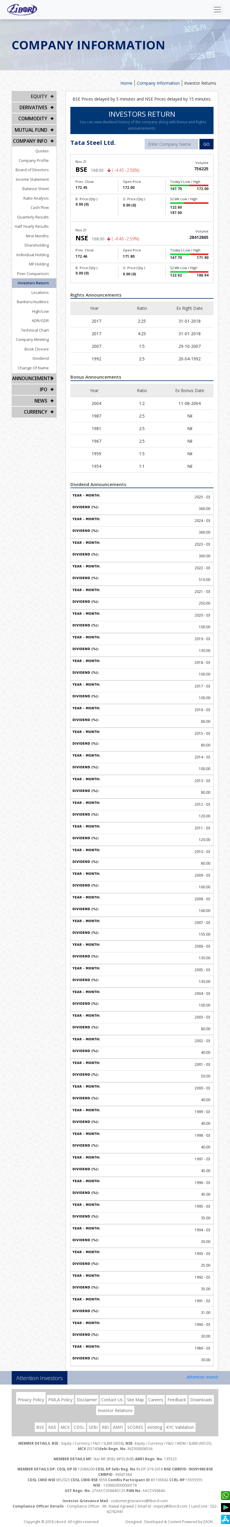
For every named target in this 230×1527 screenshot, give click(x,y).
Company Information (158, 83)
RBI (105, 1427)
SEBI (93, 1427)
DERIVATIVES (34, 107)
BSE (40, 1427)
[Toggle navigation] (217, 9)
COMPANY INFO (31, 138)
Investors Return (37, 279)
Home (126, 83)
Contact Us (112, 1399)
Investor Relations (115, 1410)
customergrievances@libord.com (139, 1500)
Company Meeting (36, 336)
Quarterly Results (37, 213)
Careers (155, 1399)
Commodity (34, 117)
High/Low (45, 308)
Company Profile (38, 157)
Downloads (201, 1399)
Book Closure (41, 345)
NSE (52, 1427)
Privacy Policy (31, 1399)
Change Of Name (37, 364)
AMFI (118, 1427)
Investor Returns (200, 83)
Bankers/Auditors (37, 298)
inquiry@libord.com (170, 1506)
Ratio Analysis (40, 195)
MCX (64, 1427)
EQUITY (39, 96)
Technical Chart (39, 327)
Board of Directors (36, 166)
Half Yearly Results (36, 223)
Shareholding (41, 242)
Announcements (31, 375)
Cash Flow (44, 204)
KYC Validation (180, 1427)
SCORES (135, 1427)
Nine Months (41, 232)
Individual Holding (37, 251)
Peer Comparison (37, 270)
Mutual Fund (32, 127)
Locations (44, 289)
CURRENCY (36, 406)
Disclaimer (87, 1399)
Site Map (135, 1399)
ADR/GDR (44, 317)
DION (208, 1521)
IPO (43, 385)
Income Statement (36, 176)
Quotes (46, 147)
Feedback (176, 1399)
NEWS (41, 396)
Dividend (45, 355)
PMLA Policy (60, 1399)
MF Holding (43, 260)
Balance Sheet (40, 185)
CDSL (79, 1427)
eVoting (154, 1427)
